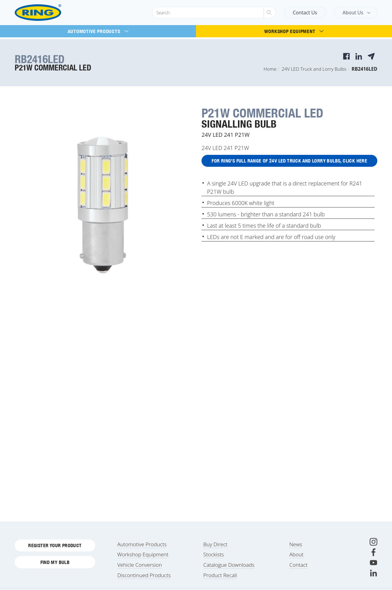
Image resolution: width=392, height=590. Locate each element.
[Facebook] (373, 556)
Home (270, 69)
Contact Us (305, 12)
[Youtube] (373, 566)
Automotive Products (98, 31)
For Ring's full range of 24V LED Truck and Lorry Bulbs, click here (290, 161)
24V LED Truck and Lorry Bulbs (314, 69)
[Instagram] (373, 545)
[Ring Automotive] (53, 12)
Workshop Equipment (293, 31)
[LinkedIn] (373, 577)
